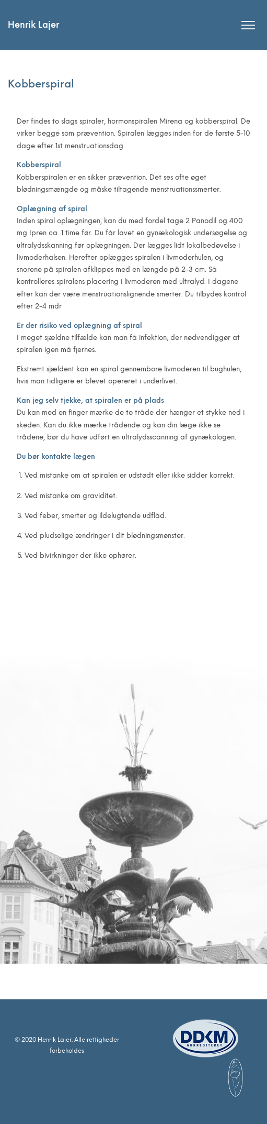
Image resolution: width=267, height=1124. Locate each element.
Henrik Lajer (33, 24)
